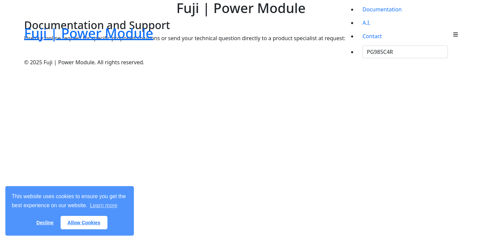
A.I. (367, 22)
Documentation (382, 9)
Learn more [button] (103, 205)
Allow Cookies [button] (84, 222)
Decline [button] (45, 222)
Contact (372, 36)
